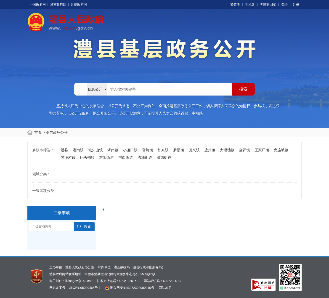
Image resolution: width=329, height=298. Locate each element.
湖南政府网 (58, 4)
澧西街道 (125, 157)
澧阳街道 (106, 157)
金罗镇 (244, 150)
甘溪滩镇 (68, 157)
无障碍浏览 (268, 4)
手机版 (250, 4)
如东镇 (163, 150)
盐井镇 (209, 150)
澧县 (64, 150)
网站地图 (165, 288)
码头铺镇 (87, 157)
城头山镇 (95, 150)
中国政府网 (38, 4)
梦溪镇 (178, 150)
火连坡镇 (281, 150)
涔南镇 (112, 150)
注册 (296, 4)
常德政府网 (79, 4)
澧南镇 (78, 150)
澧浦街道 (145, 157)
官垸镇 (147, 150)
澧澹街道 (164, 157)
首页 (38, 132)
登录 (284, 4)
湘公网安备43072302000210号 (132, 288)
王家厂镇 (262, 150)
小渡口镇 (130, 150)
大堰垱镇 (227, 150)
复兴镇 (194, 150)
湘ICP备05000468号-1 (85, 288)
